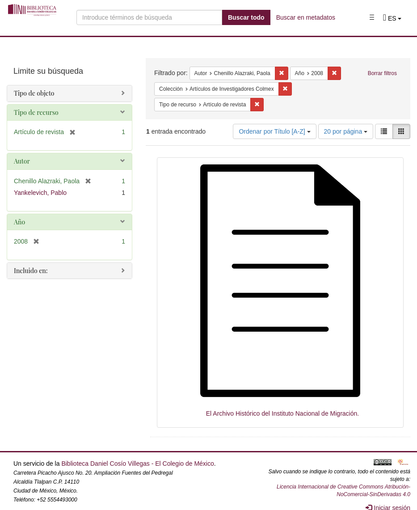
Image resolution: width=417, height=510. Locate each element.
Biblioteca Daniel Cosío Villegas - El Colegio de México (137, 463)
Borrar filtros (382, 73)
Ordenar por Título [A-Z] (274, 131)
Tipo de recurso (36, 112)
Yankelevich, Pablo (40, 192)
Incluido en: (30, 270)
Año (19, 222)
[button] (392, 18)
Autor (22, 161)
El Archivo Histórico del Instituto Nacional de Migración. (282, 413)
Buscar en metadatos (305, 17)
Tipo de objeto (34, 93)
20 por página (346, 131)
